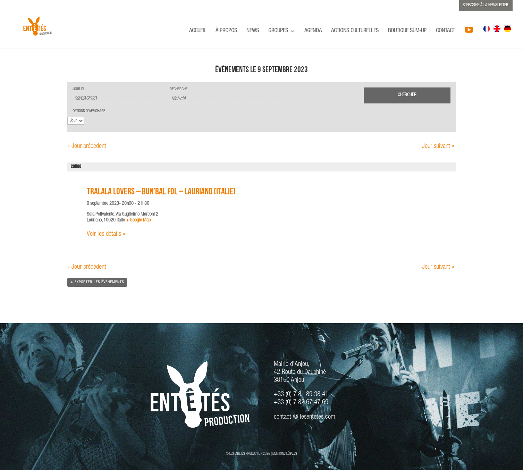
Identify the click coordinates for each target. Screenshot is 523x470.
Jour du (79, 89)
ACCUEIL (197, 31)
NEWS (252, 31)
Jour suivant (438, 146)
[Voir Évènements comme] (75, 121)
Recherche (178, 89)
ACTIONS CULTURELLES (355, 31)
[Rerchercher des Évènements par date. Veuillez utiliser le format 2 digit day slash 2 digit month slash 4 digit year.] (116, 99)
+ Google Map (138, 220)
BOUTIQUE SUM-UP (407, 31)
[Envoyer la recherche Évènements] (407, 95)
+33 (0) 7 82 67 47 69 (301, 402)
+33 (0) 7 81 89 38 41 (301, 394)
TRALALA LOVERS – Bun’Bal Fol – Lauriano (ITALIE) (161, 192)
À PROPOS (226, 31)
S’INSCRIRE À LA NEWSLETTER (485, 5)
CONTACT (445, 31)
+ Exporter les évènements (97, 282)
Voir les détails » (106, 234)
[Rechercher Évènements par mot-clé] (229, 99)
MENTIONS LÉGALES (284, 454)
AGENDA (313, 31)
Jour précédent (86, 146)
